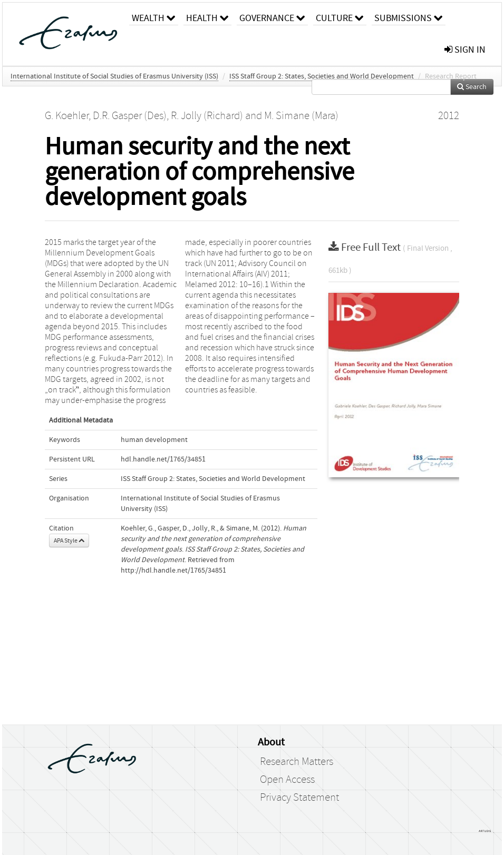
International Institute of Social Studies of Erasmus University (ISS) (114, 76)
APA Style (69, 540)
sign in (465, 49)
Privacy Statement (299, 797)
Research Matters (296, 761)
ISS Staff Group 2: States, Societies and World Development (321, 76)
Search (472, 87)
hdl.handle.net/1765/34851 (163, 459)
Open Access (287, 779)
